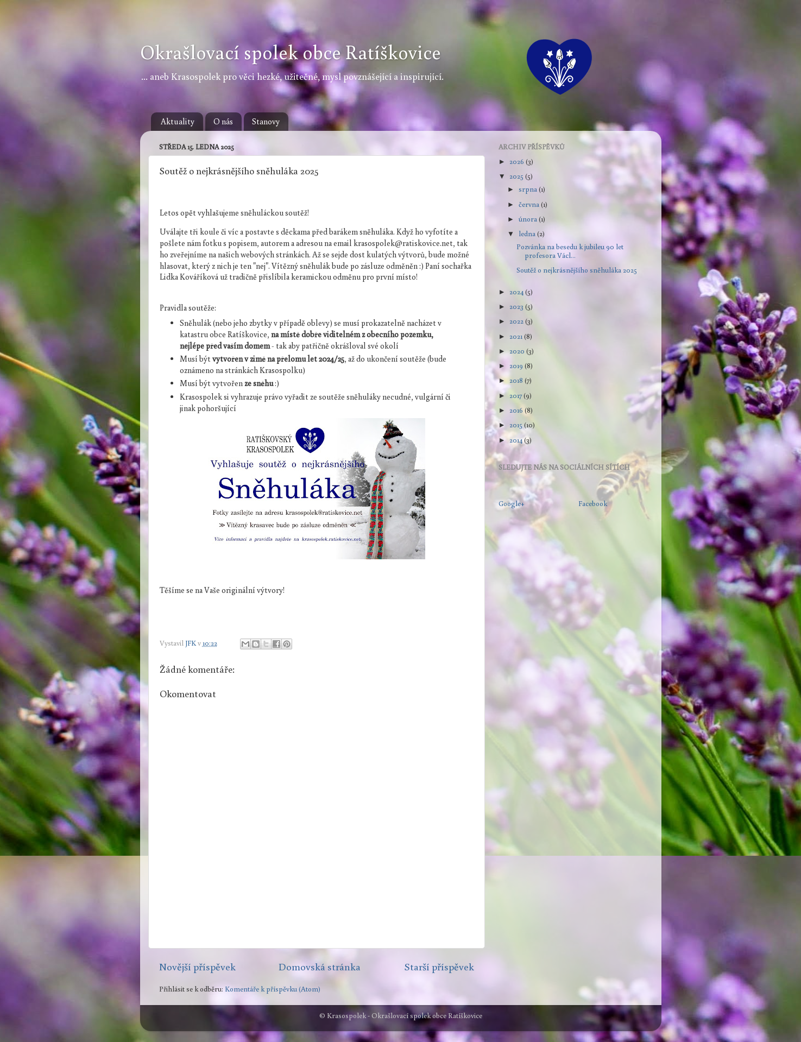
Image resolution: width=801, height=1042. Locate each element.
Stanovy (266, 121)
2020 (517, 351)
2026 (517, 161)
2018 (517, 380)
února (529, 219)
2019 (517, 365)
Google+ (512, 503)
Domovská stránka (320, 966)
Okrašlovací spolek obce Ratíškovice (290, 52)
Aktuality (177, 121)
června (530, 204)
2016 (517, 410)
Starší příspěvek (439, 966)
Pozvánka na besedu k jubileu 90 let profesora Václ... (569, 251)
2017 (516, 395)
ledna (528, 233)
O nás (223, 121)
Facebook (592, 503)
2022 (517, 321)
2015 (516, 425)
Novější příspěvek (197, 966)
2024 (517, 291)
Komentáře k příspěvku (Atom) (272, 989)
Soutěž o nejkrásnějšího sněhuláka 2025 (576, 270)
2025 (517, 176)
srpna (529, 189)
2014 (516, 440)
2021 (516, 336)
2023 (517, 306)
